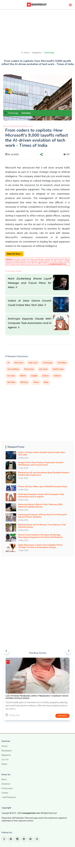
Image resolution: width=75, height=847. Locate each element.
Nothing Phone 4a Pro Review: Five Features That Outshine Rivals (42, 525)
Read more (60, 714)
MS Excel (24, 382)
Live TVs (5, 759)
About (4, 779)
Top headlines (13, 369)
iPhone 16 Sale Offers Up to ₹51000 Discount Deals (42, 486)
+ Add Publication (9, 797)
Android (57, 376)
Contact (5, 793)
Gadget (34, 376)
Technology (49, 53)
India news (32, 363)
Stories (4, 746)
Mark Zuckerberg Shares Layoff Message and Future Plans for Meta (29, 283)
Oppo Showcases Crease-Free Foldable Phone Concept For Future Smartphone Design (40, 546)
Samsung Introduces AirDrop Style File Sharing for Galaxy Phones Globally (42, 515)
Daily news (18, 363)
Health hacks (58, 369)
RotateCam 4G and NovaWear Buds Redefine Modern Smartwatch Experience (43, 473)
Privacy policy (7, 788)
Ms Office (11, 382)
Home (25, 53)
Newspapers (7, 751)
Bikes (46, 382)
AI (8, 363)
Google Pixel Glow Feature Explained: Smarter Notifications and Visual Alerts (41, 463)
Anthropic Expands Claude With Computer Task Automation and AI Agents (29, 323)
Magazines (6, 755)
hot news (11, 376)
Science (45, 376)
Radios (4, 764)
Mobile (23, 376)
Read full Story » (14, 254)
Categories (36, 53)
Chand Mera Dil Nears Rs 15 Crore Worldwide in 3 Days (34, 697)
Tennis (36, 382)
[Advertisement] (37, 31)
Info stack (43, 369)
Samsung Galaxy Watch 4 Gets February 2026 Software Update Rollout (40, 505)
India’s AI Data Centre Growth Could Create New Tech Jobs (41, 453)
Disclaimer (6, 784)
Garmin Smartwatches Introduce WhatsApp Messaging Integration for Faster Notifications (40, 536)
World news (29, 369)
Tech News (26, 113)
